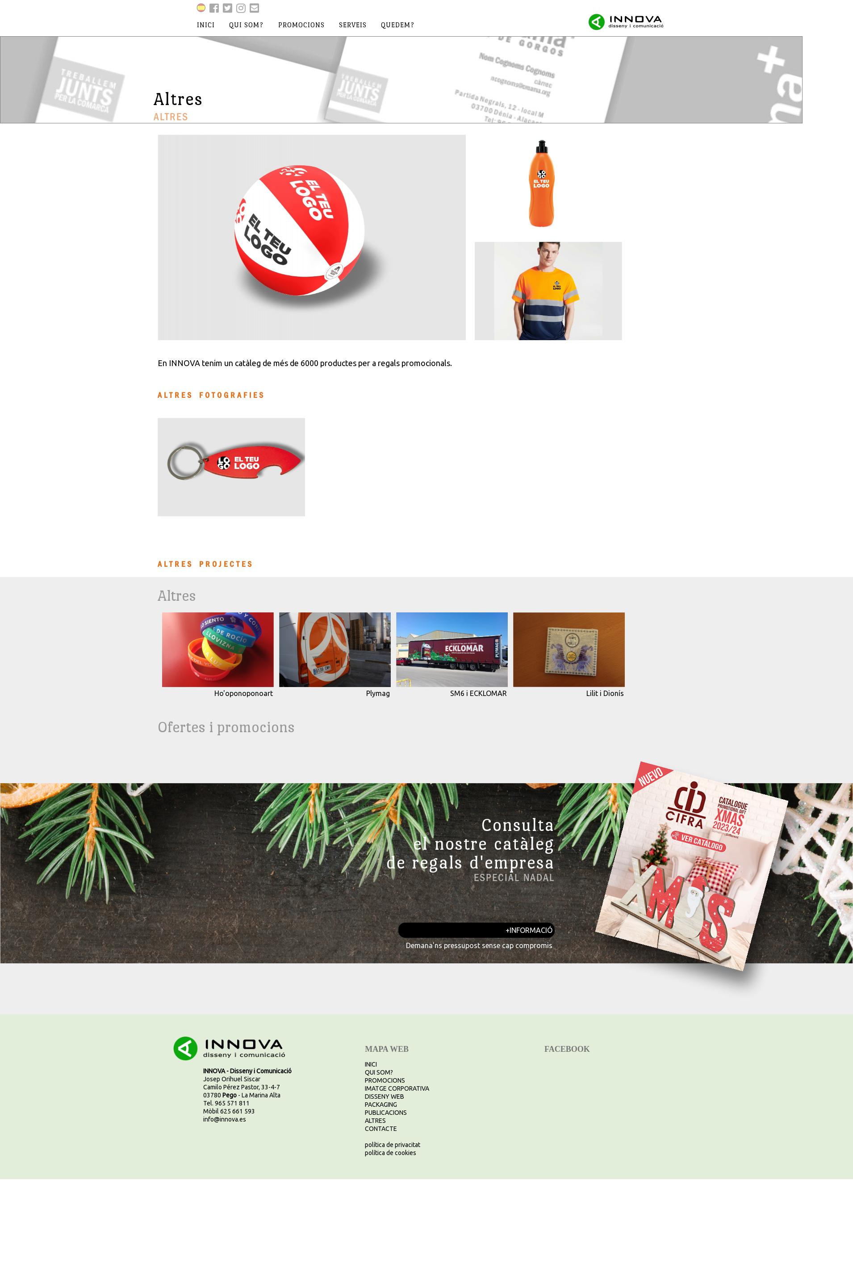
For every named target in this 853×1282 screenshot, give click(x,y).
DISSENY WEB (384, 1096)
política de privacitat (392, 1144)
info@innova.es (224, 1119)
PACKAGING (381, 1104)
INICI (371, 1064)
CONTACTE (381, 1128)
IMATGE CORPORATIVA (397, 1088)
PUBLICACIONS (386, 1112)
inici (206, 25)
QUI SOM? (379, 1072)
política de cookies (390, 1152)
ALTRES (375, 1120)
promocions (301, 25)
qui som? (246, 25)
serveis (353, 25)
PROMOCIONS (385, 1080)
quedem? (397, 25)
